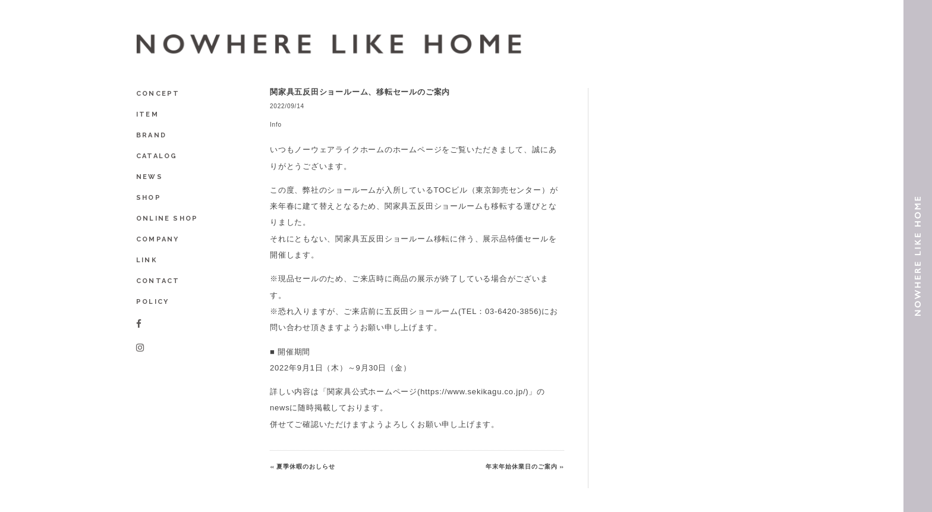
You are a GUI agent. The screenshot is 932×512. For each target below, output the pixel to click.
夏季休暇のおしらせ (305, 466)
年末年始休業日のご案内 (522, 466)
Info (276, 124)
